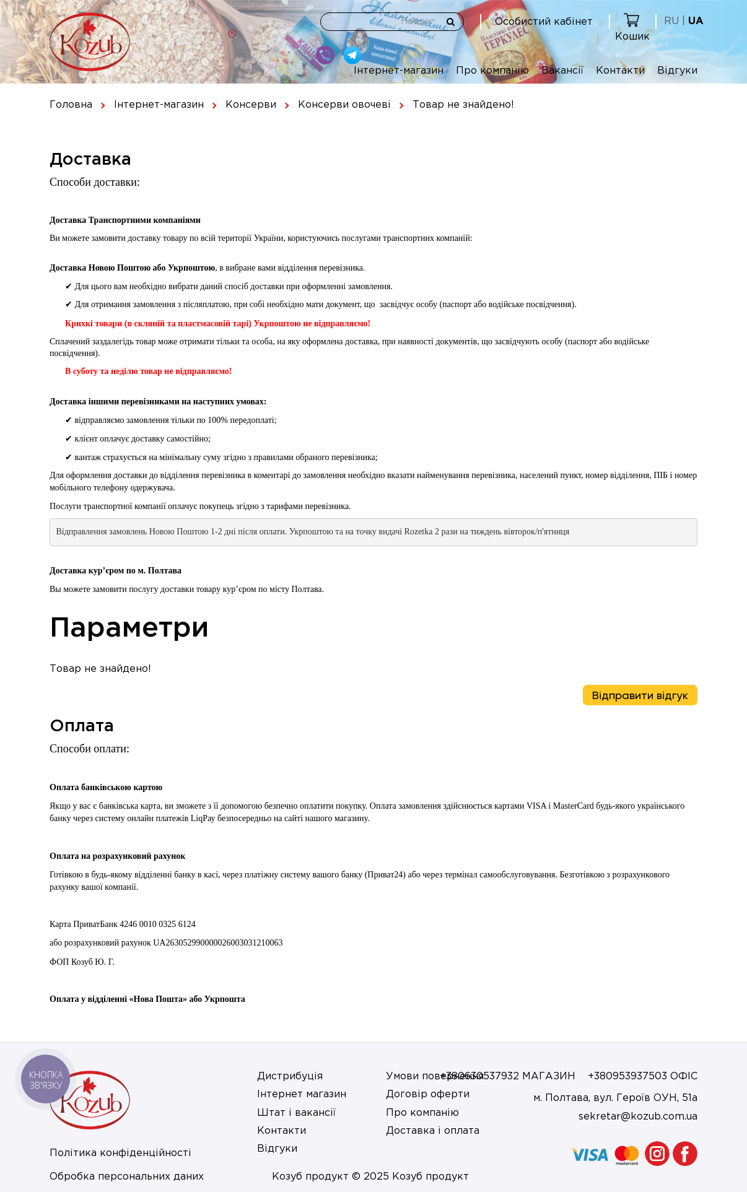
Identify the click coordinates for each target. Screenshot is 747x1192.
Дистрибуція (290, 1076)
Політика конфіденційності (120, 1153)
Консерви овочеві (344, 105)
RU (671, 21)
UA (696, 21)
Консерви (250, 105)
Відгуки (677, 71)
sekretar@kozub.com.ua (638, 1116)
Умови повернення (435, 1076)
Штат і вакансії (296, 1113)
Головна (71, 105)
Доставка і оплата (432, 1131)
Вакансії (562, 71)
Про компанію (492, 71)
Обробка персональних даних (127, 1176)
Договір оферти (428, 1094)
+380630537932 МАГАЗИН (507, 1076)
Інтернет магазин (301, 1094)
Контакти (620, 71)
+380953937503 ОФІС (642, 1076)
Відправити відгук (640, 695)
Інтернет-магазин (398, 71)
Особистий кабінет (544, 22)
